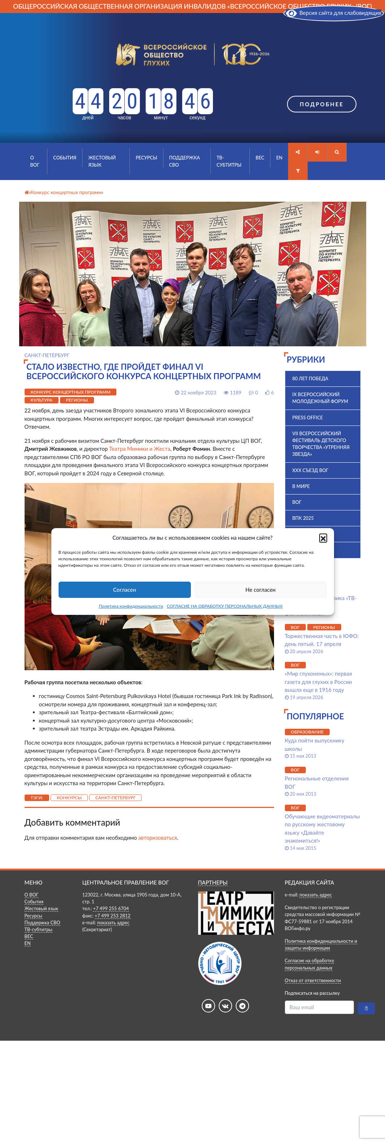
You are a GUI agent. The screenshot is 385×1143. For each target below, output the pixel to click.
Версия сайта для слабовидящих (333, 12)
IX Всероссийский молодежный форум (320, 397)
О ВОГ (34, 161)
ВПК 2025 (303, 518)
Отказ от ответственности (313, 980)
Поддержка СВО (184, 161)
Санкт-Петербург (115, 797)
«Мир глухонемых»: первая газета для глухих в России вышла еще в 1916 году (318, 681)
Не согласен (260, 589)
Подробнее (322, 104)
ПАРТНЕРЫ (213, 882)
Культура (41, 400)
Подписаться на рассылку (312, 993)
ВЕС (260, 157)
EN (279, 157)
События (64, 157)
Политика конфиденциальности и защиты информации (321, 944)
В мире (301, 486)
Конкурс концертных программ (71, 392)
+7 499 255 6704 (111, 908)
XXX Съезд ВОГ (310, 470)
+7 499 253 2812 (113, 916)
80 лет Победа (310, 378)
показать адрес (113, 922)
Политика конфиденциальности (131, 606)
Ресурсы (146, 157)
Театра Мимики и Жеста (139, 448)
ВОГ (296, 502)
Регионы (77, 400)
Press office (307, 417)
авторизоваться (157, 837)
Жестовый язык (102, 161)
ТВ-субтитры (229, 161)
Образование (307, 732)
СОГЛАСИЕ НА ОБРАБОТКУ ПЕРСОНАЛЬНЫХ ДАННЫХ (225, 606)
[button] (323, 537)
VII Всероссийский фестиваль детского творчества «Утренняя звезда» (321, 444)
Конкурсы (69, 797)
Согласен (124, 589)
